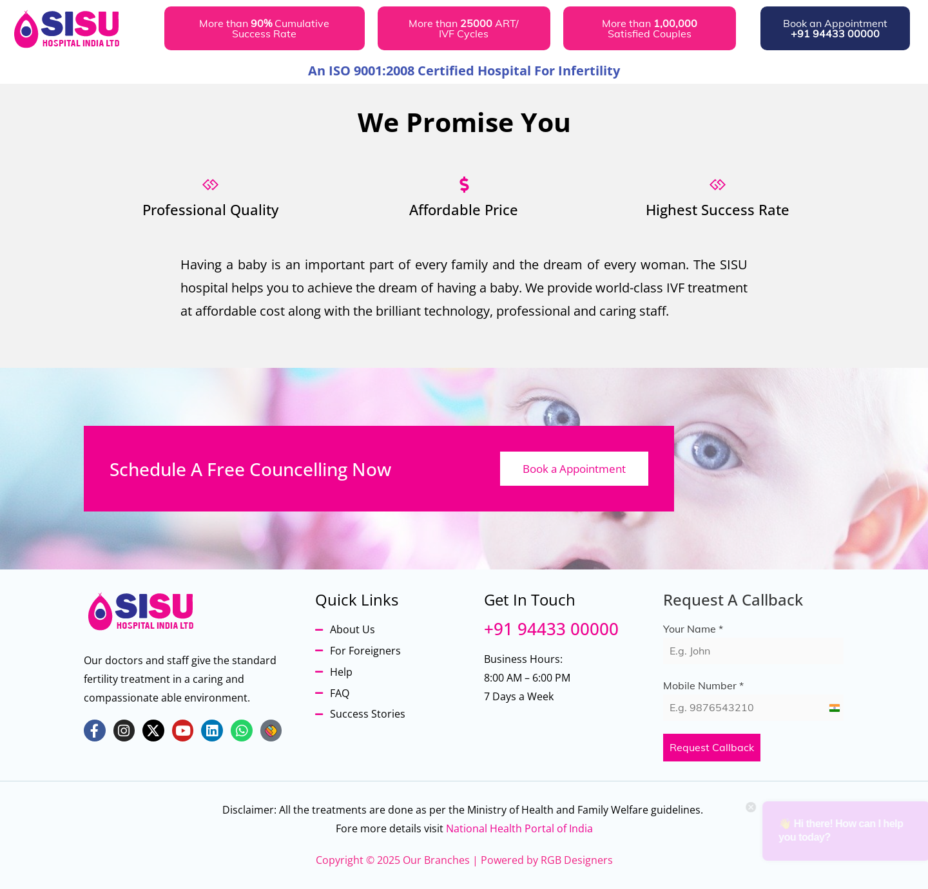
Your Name (693, 628)
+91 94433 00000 (551, 628)
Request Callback (712, 747)
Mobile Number (703, 685)
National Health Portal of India (519, 828)
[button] (264, 28)
